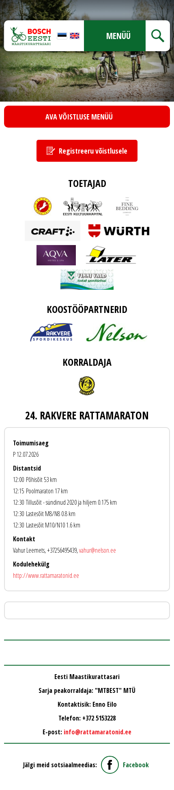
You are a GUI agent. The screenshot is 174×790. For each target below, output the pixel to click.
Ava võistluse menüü (79, 117)
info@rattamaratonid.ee (97, 731)
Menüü (118, 35)
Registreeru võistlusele (93, 151)
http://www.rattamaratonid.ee (46, 575)
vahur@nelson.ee (97, 550)
